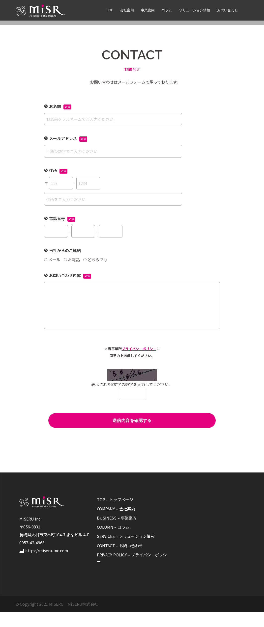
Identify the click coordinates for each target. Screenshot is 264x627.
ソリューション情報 (194, 11)
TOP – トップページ (115, 514)
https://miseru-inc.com (46, 565)
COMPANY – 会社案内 (116, 523)
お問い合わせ (227, 11)
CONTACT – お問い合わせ (120, 560)
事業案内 (148, 11)
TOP (109, 11)
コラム (167, 11)
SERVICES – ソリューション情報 (126, 551)
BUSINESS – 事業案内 (117, 533)
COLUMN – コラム (113, 542)
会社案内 (127, 11)
